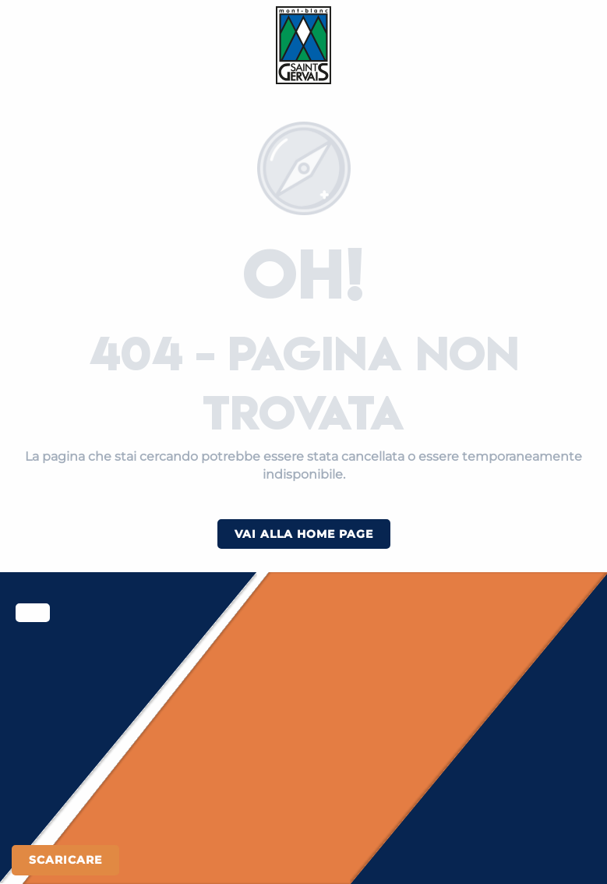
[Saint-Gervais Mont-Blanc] (303, 45)
